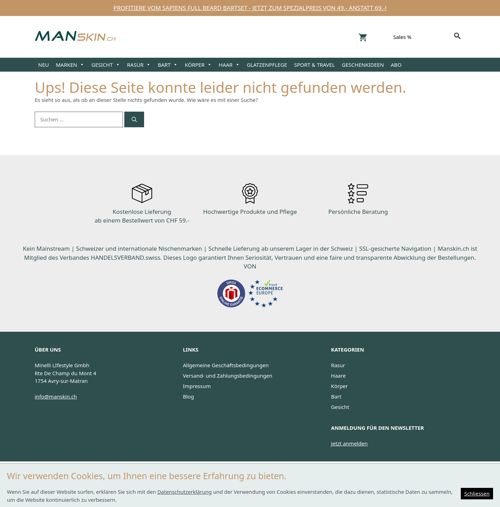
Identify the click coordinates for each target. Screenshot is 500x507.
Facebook (437, 36)
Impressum (197, 386)
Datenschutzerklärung (184, 491)
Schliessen (477, 493)
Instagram (424, 36)
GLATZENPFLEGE (267, 64)
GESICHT (105, 65)
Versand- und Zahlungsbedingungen (228, 375)
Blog (188, 396)
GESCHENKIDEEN (363, 64)
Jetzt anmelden (349, 443)
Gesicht (340, 406)
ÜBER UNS (48, 349)
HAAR (229, 65)
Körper (339, 386)
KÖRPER (198, 65)
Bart (336, 396)
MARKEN (70, 65)
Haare (338, 375)
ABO (396, 64)
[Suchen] (458, 37)
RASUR (139, 65)
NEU (43, 64)
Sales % (402, 36)
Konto (380, 36)
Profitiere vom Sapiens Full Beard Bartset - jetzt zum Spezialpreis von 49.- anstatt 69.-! (250, 8)
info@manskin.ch (56, 396)
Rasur (338, 365)
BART (168, 65)
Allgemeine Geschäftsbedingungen (226, 365)
